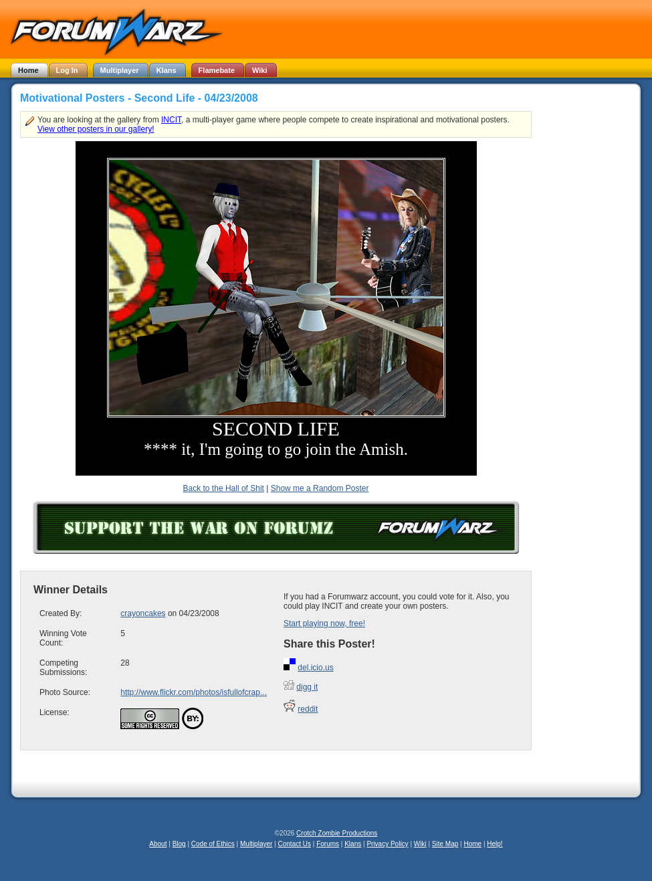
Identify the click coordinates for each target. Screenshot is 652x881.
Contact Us (294, 844)
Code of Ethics (213, 844)
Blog (179, 844)
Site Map (445, 844)
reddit (308, 709)
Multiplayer (256, 844)
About (158, 844)
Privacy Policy (387, 844)
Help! (494, 844)
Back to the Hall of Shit (223, 488)
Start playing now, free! (324, 623)
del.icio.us (315, 667)
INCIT (171, 119)
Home (472, 844)
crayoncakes (142, 613)
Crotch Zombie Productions (336, 833)
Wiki (420, 844)
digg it (307, 687)
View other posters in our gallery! (95, 129)
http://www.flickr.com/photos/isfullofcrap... (193, 692)
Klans (352, 844)
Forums (327, 844)
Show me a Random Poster (320, 488)
